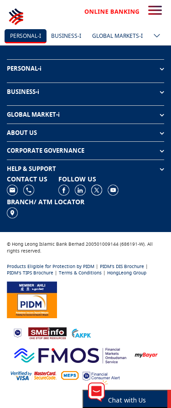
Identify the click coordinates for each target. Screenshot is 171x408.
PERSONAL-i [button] (24, 68)
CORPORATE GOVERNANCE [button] (45, 150)
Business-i (66, 36)
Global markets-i (117, 36)
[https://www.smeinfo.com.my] (47, 332)
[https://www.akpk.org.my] (81, 332)
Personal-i (25, 36)
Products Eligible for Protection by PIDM (50, 266)
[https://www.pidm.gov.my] (32, 298)
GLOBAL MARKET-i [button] (33, 114)
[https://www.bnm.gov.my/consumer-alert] (101, 375)
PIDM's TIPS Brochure (30, 273)
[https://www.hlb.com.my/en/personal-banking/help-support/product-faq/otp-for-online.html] (33, 375)
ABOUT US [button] (22, 133)
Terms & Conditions (80, 273)
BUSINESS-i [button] (23, 92)
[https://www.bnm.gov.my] (17, 332)
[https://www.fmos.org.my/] (70, 354)
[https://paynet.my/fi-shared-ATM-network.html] (70, 375)
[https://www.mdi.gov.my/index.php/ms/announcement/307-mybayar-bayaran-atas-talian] (146, 354)
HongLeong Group (126, 273)
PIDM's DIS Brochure (122, 266)
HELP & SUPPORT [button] (31, 169)
